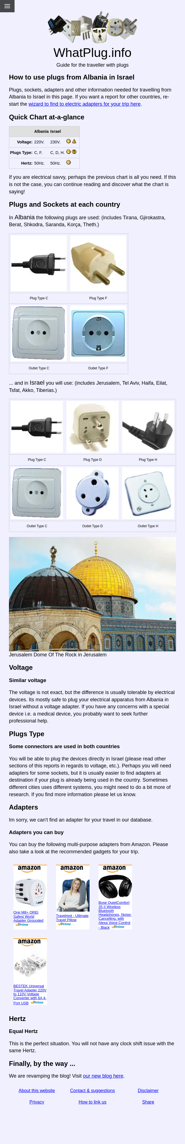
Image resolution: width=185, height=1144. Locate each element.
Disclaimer (148, 1090)
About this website (37, 1090)
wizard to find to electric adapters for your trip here (84, 104)
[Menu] (7, 6)
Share (148, 1102)
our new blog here (103, 1076)
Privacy (36, 1102)
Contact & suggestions (92, 1090)
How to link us (93, 1102)
